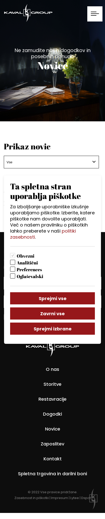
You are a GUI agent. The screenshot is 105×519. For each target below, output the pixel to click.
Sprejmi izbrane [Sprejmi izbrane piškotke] (53, 329)
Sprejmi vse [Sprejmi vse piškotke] (53, 298)
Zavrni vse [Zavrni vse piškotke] (52, 313)
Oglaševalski (30, 276)
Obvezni (25, 256)
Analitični (27, 263)
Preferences (29, 269)
